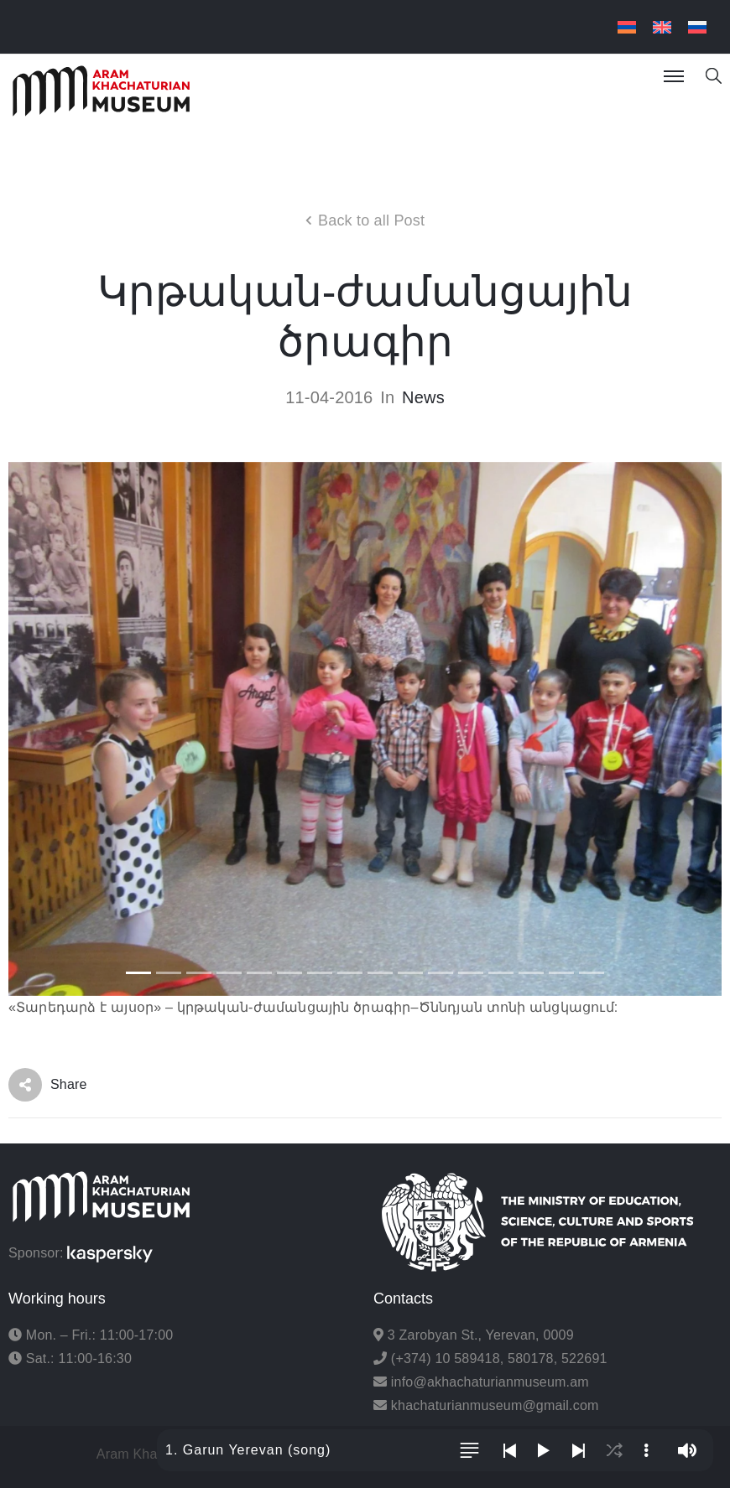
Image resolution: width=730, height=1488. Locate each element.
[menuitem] (626, 27)
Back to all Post (371, 220)
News (423, 397)
